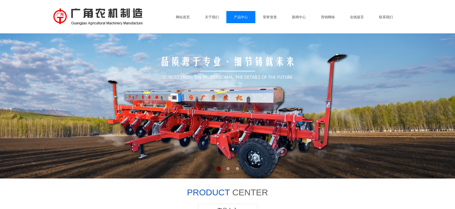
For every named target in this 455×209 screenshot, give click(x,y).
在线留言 (357, 17)
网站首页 (183, 17)
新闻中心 (299, 17)
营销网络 (328, 17)
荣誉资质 (270, 17)
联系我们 (386, 17)
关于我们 (212, 17)
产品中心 (241, 17)
